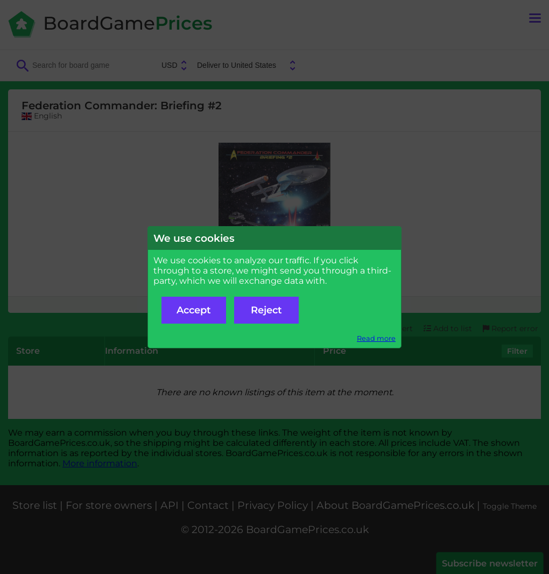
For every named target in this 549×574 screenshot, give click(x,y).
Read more (376, 338)
